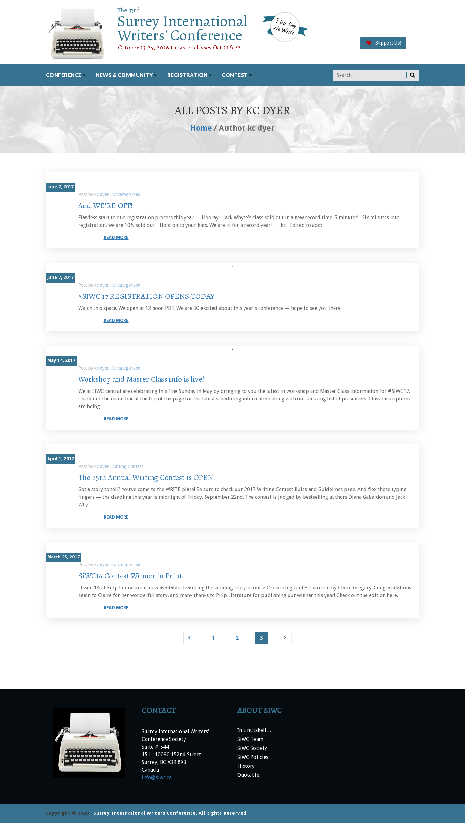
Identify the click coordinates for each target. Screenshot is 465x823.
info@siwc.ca (157, 777)
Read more (116, 237)
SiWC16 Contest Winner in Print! (131, 576)
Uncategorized (126, 194)
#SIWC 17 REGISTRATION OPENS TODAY (146, 296)
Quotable (248, 775)
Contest (235, 75)
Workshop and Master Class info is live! (141, 379)
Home (201, 127)
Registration (187, 75)
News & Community (124, 75)
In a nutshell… (254, 730)
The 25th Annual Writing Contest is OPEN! (146, 477)
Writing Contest (127, 466)
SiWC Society (252, 748)
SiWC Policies (253, 757)
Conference (64, 75)
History (246, 766)
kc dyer (102, 194)
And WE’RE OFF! (105, 205)
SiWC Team (250, 739)
